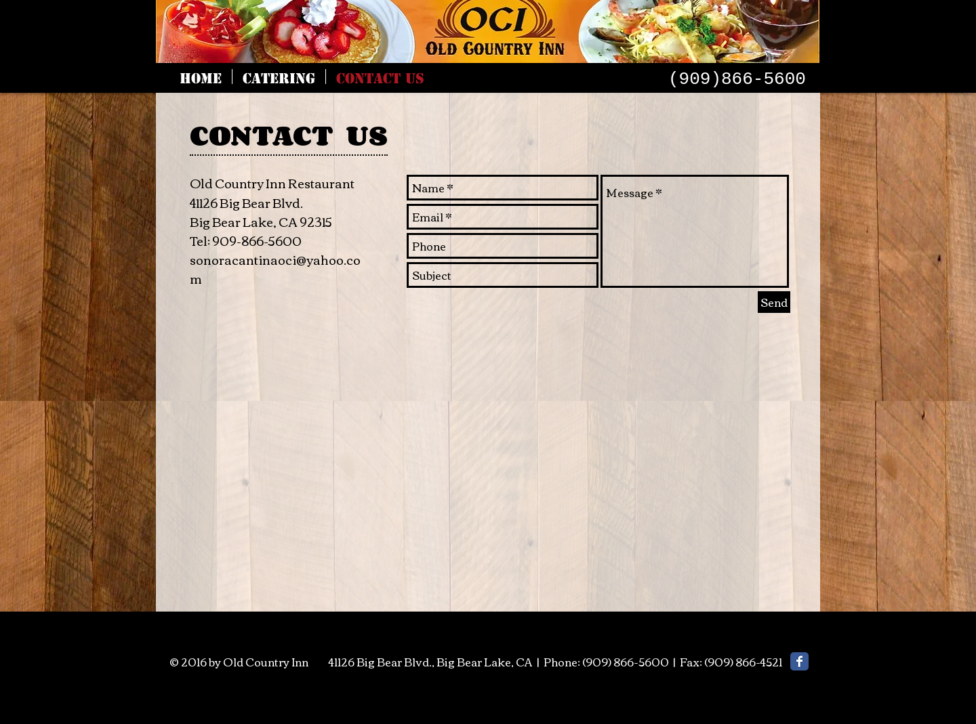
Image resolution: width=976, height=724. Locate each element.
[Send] (774, 302)
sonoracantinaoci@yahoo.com (275, 269)
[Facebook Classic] (799, 661)
